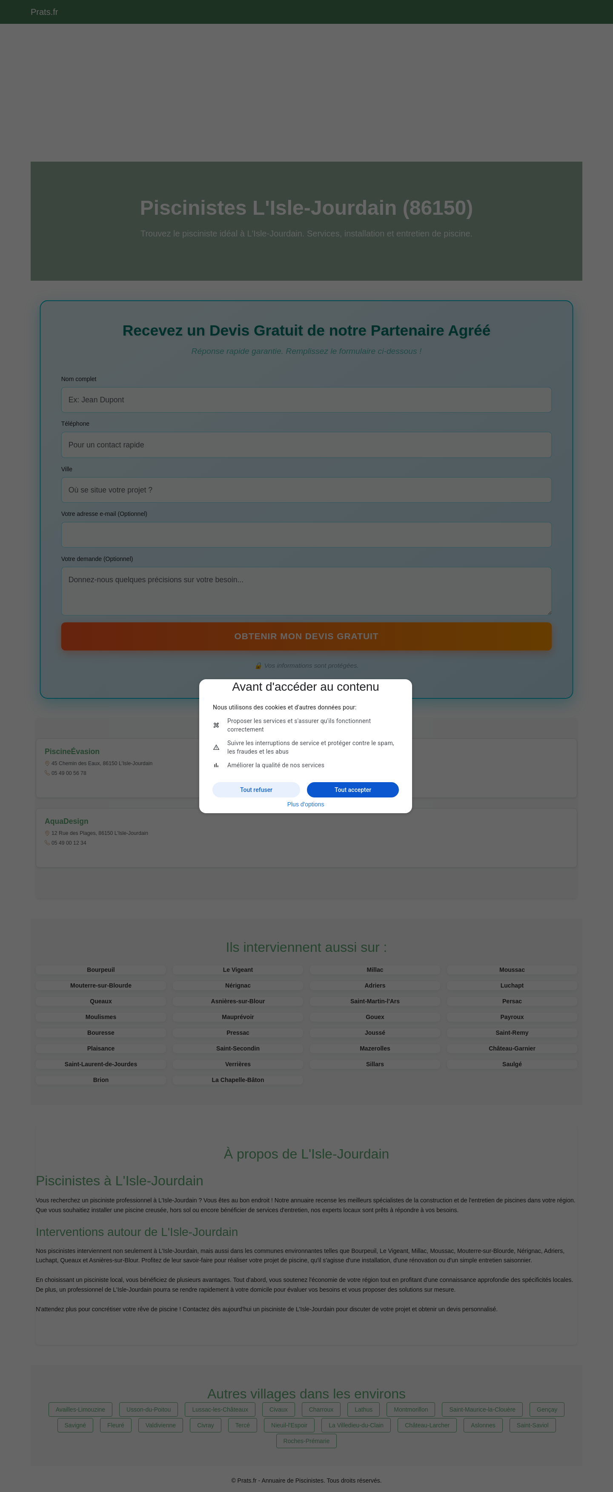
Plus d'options (305, 804)
